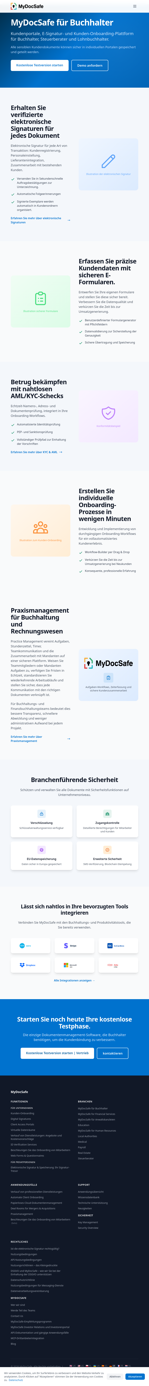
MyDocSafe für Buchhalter (93, 1108)
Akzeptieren (135, 1376)
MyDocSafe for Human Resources (97, 1130)
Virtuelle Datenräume (23, 1130)
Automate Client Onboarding (27, 1197)
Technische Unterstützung (93, 1202)
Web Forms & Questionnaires (27, 1155)
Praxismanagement (22, 1214)
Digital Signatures (21, 1118)
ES (104, 1365)
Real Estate (84, 1152)
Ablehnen (115, 1376)
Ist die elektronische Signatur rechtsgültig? (35, 1248)
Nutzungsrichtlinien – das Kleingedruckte (34, 1265)
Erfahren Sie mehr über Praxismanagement (40, 739)
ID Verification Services (24, 1144)
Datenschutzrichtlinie (23, 1280)
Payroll (82, 1147)
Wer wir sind (18, 1305)
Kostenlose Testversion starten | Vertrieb (57, 1053)
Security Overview (88, 1227)
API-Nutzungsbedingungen (26, 1259)
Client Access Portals (22, 1124)
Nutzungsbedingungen (24, 1254)
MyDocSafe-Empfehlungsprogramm (31, 1321)
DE (112, 1365)
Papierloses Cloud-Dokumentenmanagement (36, 1202)
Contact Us (17, 1316)
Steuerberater (86, 1158)
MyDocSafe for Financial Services (96, 1114)
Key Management (88, 1222)
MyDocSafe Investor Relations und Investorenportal (40, 1327)
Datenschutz (16, 1380)
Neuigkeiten (85, 1208)
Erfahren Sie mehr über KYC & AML (36, 452)
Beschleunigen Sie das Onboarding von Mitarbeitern (40, 1150)
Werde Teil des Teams (23, 1310)
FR (120, 1365)
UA (97, 1365)
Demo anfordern (89, 65)
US (81, 1365)
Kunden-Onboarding (22, 1113)
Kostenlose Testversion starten (39, 65)
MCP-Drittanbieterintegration (27, 1338)
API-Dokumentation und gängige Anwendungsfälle (40, 1332)
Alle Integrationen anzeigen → (74, 980)
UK (73, 1365)
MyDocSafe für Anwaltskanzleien (96, 1119)
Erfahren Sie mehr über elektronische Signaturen (40, 220)
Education (83, 1125)
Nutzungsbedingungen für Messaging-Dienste (37, 1285)
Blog (13, 1343)
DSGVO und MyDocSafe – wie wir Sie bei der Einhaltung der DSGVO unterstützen (35, 1272)
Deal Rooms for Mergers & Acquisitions (33, 1208)
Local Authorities (87, 1136)
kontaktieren (112, 1053)
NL (128, 1365)
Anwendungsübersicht (91, 1191)
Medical (82, 1141)
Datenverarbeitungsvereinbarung (30, 1291)
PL (88, 1365)
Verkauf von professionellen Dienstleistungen (36, 1191)
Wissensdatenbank (88, 1197)
